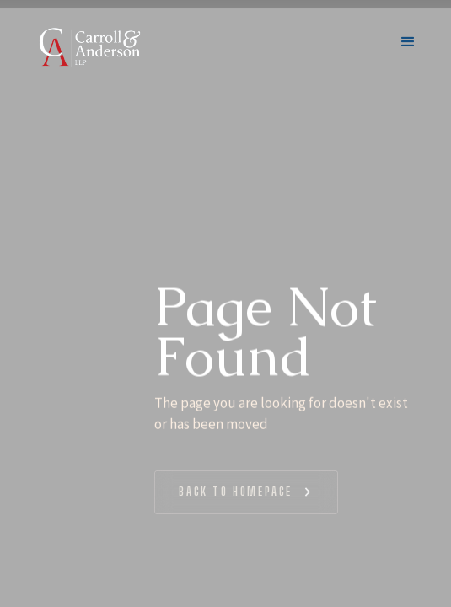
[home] (89, 47)
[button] (408, 47)
